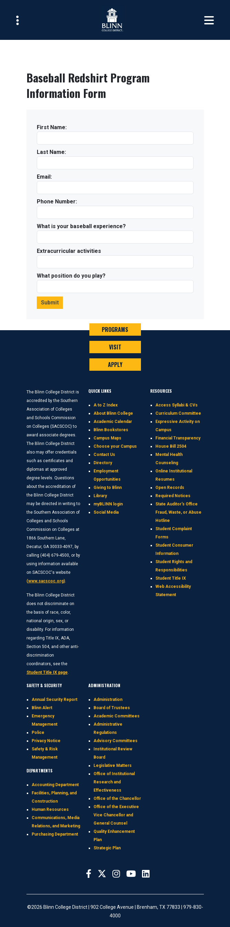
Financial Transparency (177, 438)
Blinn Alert (42, 707)
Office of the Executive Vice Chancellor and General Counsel (116, 815)
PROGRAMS (115, 329)
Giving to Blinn (108, 487)
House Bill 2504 (170, 446)
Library (100, 495)
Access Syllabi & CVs (176, 405)
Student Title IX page (47, 672)
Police (38, 732)
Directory (103, 462)
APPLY (115, 364)
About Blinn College (113, 413)
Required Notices (172, 495)
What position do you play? (71, 275)
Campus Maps (107, 438)
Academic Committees (117, 716)
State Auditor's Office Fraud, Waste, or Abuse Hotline (178, 512)
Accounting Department (55, 784)
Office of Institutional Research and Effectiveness (114, 782)
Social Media (106, 512)
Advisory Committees (116, 740)
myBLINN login (108, 504)
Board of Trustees (112, 707)
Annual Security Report (54, 699)
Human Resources (50, 809)
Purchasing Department (55, 834)
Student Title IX (170, 578)
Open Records (169, 487)
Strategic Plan (107, 848)
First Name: (52, 127)
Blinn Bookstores (111, 429)
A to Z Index (106, 405)
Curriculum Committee (178, 413)
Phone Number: (57, 201)
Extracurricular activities (69, 251)
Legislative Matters (113, 765)
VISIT (115, 347)
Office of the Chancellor (117, 798)
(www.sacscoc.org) (45, 581)
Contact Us (104, 454)
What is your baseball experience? (81, 226)
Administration (108, 699)
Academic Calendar (113, 421)
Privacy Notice (46, 740)
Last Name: (51, 152)
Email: (44, 177)
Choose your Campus (115, 446)
